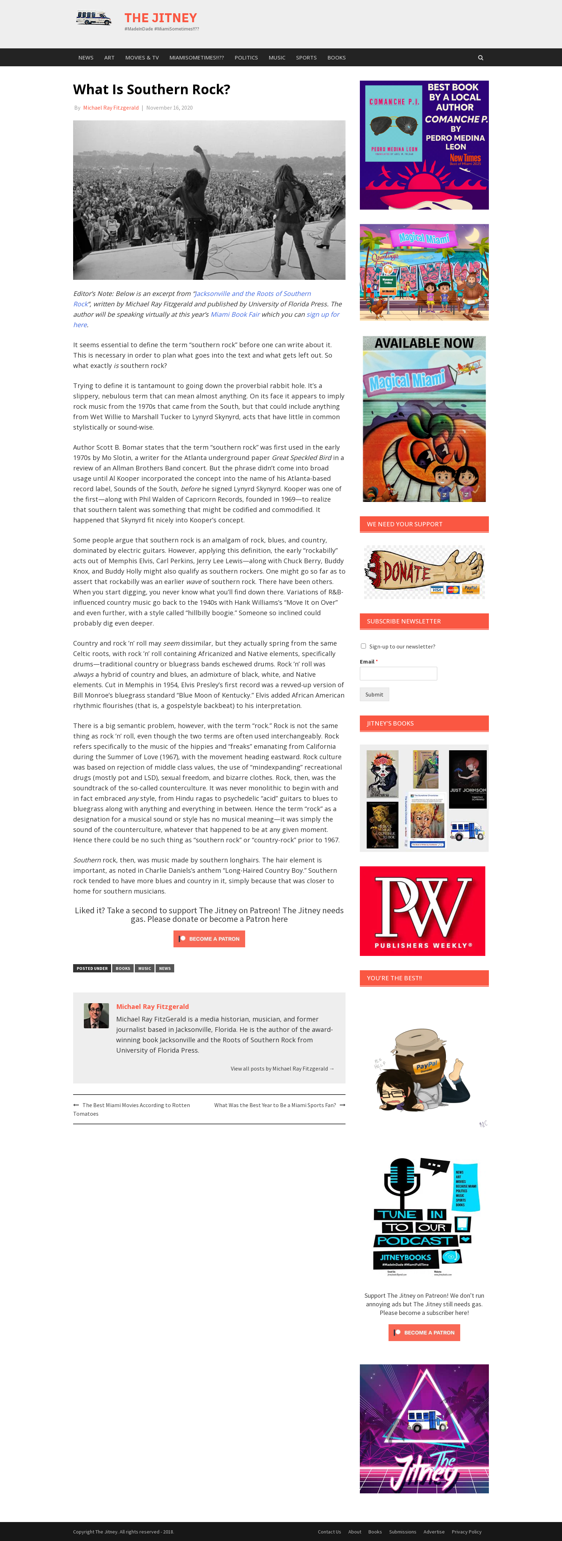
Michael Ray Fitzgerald (111, 107)
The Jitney (160, 17)
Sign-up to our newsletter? (402, 646)
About (354, 1531)
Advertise (434, 1531)
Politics (246, 57)
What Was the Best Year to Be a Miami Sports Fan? (275, 1105)
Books (337, 57)
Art (109, 57)
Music (277, 57)
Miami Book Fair (234, 314)
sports (306, 57)
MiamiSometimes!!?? (197, 57)
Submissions (402, 1531)
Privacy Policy (467, 1531)
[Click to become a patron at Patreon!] (209, 938)
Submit (375, 694)
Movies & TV (142, 57)
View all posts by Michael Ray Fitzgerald (283, 1068)
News (86, 57)
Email (369, 661)
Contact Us (329, 1531)
